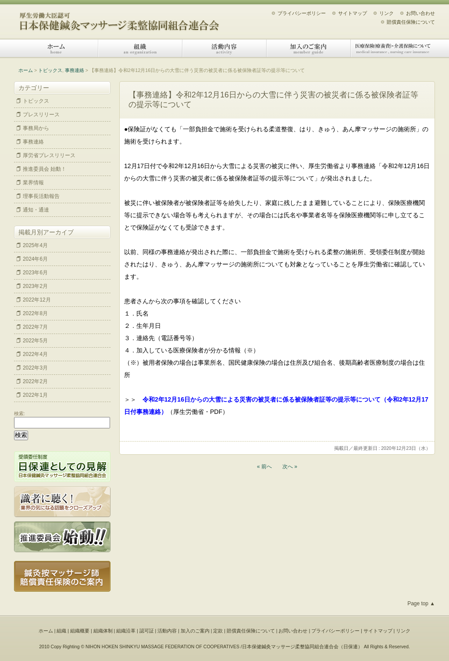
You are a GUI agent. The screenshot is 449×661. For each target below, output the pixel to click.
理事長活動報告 (41, 196)
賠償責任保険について (411, 22)
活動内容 (224, 48)
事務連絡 (74, 70)
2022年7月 (35, 327)
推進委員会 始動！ (44, 169)
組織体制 (103, 630)
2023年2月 (35, 286)
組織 (140, 48)
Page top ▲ (421, 603)
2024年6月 (35, 259)
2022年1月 (35, 395)
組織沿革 (125, 630)
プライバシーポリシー (302, 13)
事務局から (36, 128)
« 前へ (264, 466)
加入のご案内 (309, 48)
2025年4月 (35, 245)
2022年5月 (35, 341)
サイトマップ (352, 13)
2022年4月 (35, 354)
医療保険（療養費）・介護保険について (393, 48)
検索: (19, 413)
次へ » (289, 466)
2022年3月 (35, 368)
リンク (386, 13)
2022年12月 (37, 300)
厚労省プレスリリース (49, 155)
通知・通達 (36, 210)
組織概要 (79, 630)
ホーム (56, 48)
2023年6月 (35, 272)
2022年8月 (35, 313)
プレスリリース (41, 114)
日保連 (350, 646)
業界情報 (33, 183)
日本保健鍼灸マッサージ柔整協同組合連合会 (119, 18)
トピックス (50, 70)
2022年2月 (35, 381)
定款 (218, 630)
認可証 (146, 630)
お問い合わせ (420, 13)
